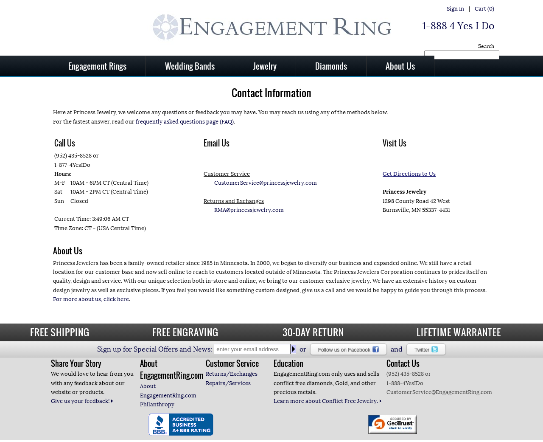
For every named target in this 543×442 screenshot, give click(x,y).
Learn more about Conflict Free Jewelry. (328, 401)
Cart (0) (484, 8)
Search (486, 46)
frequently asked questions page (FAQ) (185, 121)
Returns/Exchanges (232, 373)
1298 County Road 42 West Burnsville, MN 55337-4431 (416, 192)
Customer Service (232, 363)
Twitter (426, 349)
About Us (400, 66)
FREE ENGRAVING (185, 332)
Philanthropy (157, 404)
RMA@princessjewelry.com (249, 210)
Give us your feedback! (82, 401)
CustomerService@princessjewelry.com (265, 182)
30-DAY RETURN (313, 332)
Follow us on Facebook (348, 349)
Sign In (455, 8)
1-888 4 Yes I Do (458, 26)
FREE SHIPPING (60, 332)
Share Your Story (76, 363)
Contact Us (403, 363)
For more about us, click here (91, 299)
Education (288, 363)
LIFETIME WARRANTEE (459, 332)
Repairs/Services (228, 383)
